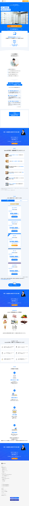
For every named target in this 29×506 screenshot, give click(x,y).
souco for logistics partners (5, 478)
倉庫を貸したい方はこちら (14, 499)
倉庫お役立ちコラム (4, 495)
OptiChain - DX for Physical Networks (7, 474)
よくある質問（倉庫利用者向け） (5, 484)
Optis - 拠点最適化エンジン (5, 475)
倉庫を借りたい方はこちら (14, 497)
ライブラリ (3, 492)
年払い (8, 200)
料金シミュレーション (5, 470)
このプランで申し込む (14, 259)
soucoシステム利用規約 (4, 491)
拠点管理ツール (4, 479)
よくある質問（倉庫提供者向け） (5, 485)
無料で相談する (25, 1)
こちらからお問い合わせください (5, 279)
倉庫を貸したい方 (4, 469)
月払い (21, 200)
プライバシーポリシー (4, 490)
